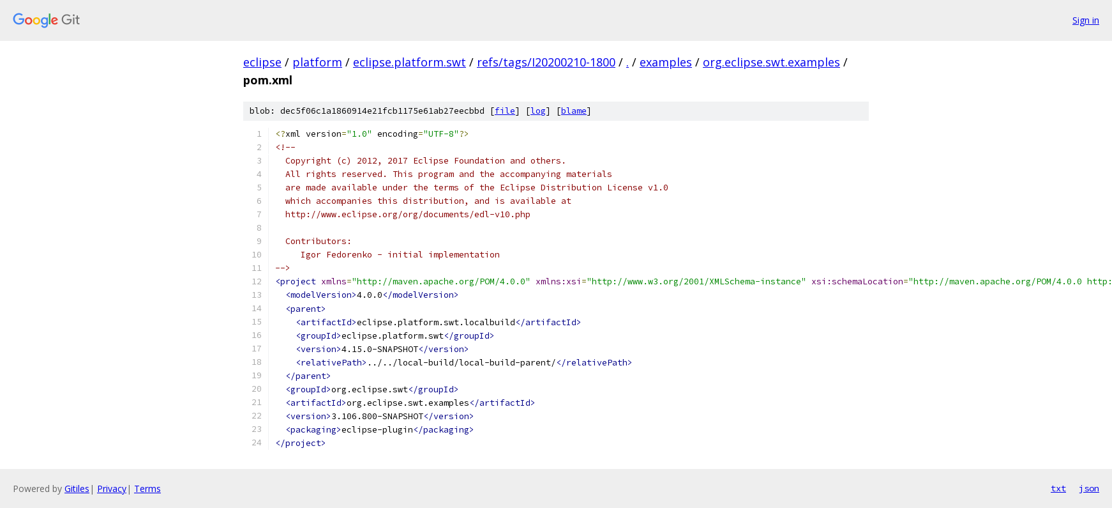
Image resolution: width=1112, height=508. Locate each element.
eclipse (262, 62)
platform (317, 62)
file (505, 110)
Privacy (111, 488)
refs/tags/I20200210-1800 (546, 62)
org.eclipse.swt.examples (771, 62)
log (538, 110)
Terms (147, 488)
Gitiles (76, 488)
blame (574, 110)
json (1089, 488)
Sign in (1085, 20)
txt (1058, 488)
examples (666, 62)
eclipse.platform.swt (409, 62)
